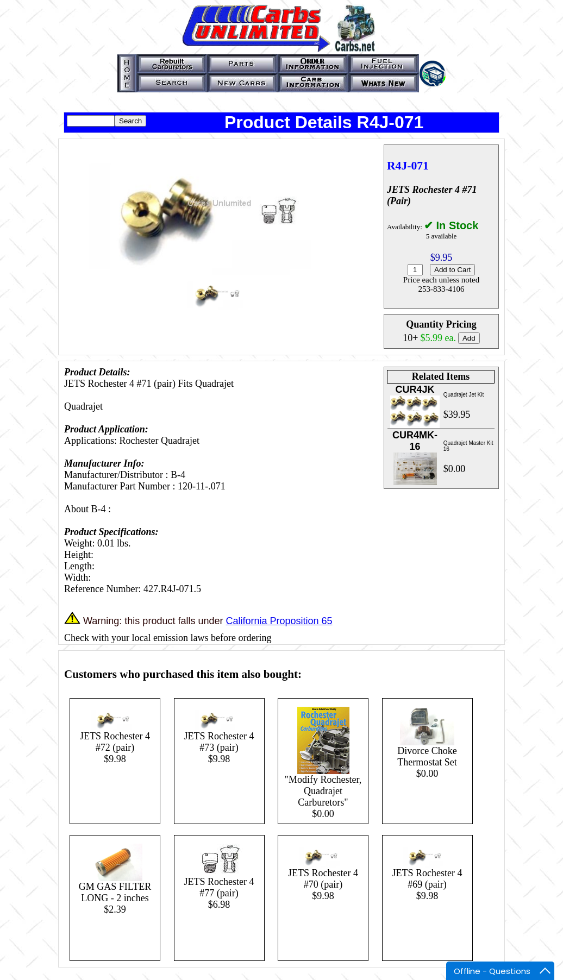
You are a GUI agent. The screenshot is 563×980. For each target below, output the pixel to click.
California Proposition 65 (279, 620)
